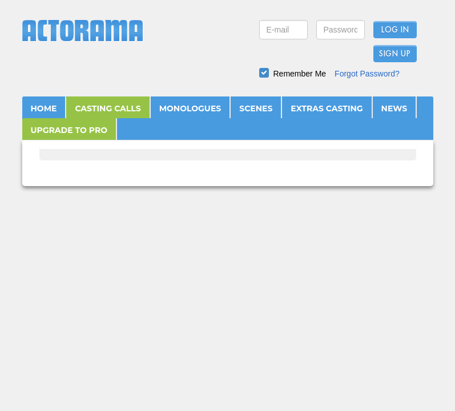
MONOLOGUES (190, 108)
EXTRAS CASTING (327, 108)
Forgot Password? (367, 73)
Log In (395, 30)
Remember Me (300, 73)
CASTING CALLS (107, 108)
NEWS (394, 108)
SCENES (255, 108)
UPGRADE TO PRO (69, 130)
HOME (44, 108)
